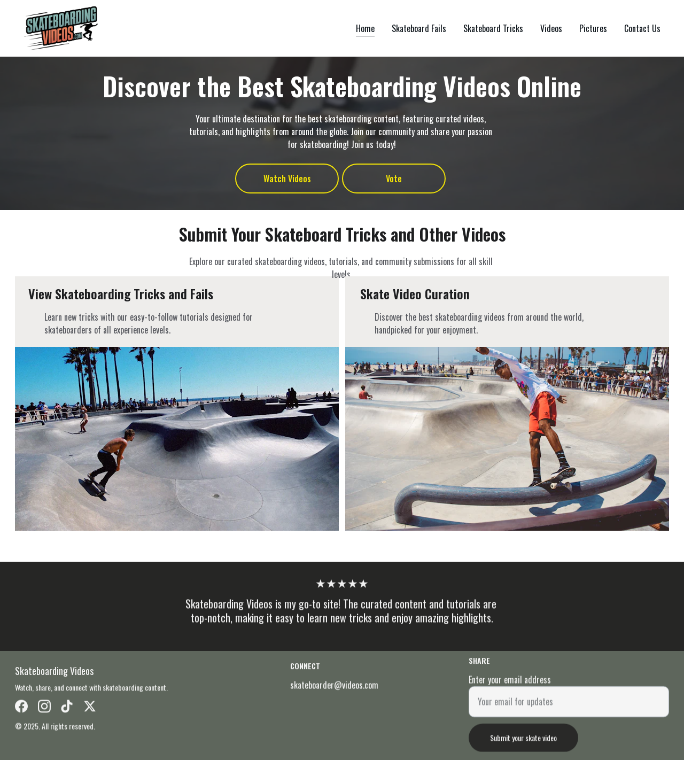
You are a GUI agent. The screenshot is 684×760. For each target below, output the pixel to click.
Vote (394, 178)
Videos (551, 28)
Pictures (593, 28)
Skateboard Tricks (493, 28)
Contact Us (642, 28)
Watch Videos (287, 178)
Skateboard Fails (419, 28)
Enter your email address (510, 684)
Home (365, 28)
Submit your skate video (523, 742)
